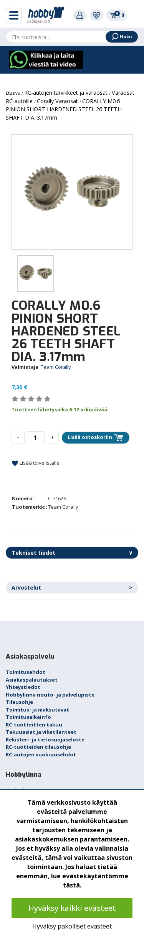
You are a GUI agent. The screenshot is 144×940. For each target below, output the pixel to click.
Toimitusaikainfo (28, 716)
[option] (72, 191)
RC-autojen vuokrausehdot (41, 754)
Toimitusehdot (25, 672)
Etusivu (14, 93)
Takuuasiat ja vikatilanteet (41, 731)
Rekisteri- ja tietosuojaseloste (45, 739)
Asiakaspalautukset (32, 679)
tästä (71, 885)
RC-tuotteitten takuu (34, 724)
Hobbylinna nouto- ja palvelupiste (50, 694)
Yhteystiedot (23, 687)
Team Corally (56, 366)
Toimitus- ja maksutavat (37, 709)
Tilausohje (19, 701)
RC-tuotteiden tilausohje (38, 746)
